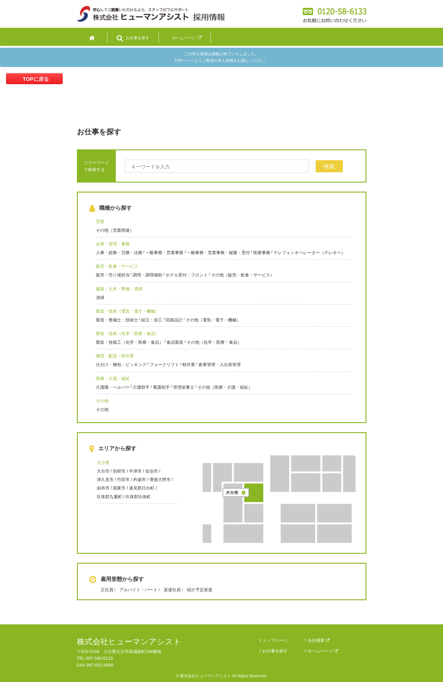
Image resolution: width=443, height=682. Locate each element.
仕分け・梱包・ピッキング (121, 364)
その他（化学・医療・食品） (214, 342)
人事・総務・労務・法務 (119, 252)
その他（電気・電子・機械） (213, 319)
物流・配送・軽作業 (115, 355)
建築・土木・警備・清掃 (119, 288)
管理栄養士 (183, 387)
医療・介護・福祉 (113, 378)
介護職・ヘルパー (113, 387)
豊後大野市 (160, 479)
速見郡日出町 (141, 488)
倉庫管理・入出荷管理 (219, 364)
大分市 (103, 471)
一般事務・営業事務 (164, 252)
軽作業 (188, 364)
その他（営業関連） (115, 230)
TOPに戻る (36, 79)
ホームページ (323, 651)
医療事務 (261, 252)
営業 (100, 221)
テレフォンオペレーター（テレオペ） (309, 252)
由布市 (103, 488)
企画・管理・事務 (113, 243)
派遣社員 (172, 589)
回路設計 (174, 319)
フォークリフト (164, 364)
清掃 (100, 297)
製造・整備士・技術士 (117, 319)
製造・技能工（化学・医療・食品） (129, 342)
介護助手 (141, 387)
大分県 (103, 462)
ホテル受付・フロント (187, 274)
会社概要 (319, 640)
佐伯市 (151, 471)
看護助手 (161, 387)
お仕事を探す (275, 651)
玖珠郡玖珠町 (138, 496)
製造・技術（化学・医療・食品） (127, 333)
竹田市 (123, 479)
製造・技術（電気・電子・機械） (127, 311)
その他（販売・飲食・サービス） (242, 274)
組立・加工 (151, 319)
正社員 (107, 589)
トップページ (275, 640)
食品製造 (174, 342)
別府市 (119, 471)
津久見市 (105, 479)
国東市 (119, 488)
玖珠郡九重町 (109, 496)
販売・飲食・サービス (117, 266)
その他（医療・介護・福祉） (225, 387)
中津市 (135, 471)
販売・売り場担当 (113, 274)
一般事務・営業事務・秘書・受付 (218, 252)
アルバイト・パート (138, 589)
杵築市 (139, 479)
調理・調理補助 (147, 274)
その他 (102, 400)
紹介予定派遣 (199, 589)
